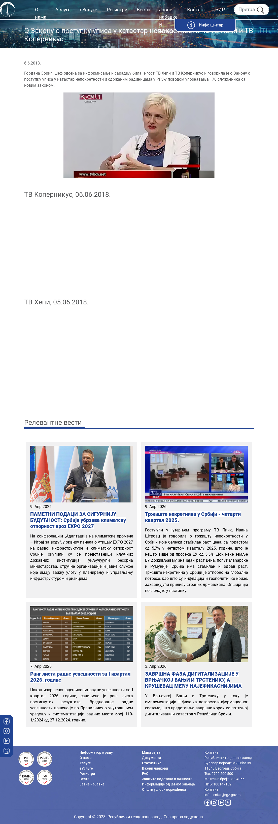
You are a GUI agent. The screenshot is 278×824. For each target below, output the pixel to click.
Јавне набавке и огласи (168, 20)
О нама (40, 13)
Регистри (117, 10)
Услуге (63, 10)
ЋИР (220, 10)
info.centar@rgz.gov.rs (222, 795)
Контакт (196, 10)
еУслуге (88, 10)
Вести (143, 10)
